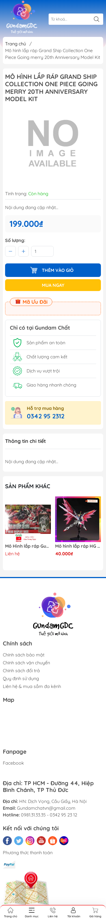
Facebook (13, 763)
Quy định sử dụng (21, 678)
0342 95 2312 (45, 416)
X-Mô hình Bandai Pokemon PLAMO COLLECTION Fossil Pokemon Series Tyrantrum (28, 546)
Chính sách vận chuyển (26, 662)
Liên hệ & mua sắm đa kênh (32, 686)
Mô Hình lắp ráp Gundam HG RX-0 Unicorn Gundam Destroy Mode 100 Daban (78, 546)
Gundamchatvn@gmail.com (46, 808)
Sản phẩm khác (27, 486)
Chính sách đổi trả (21, 670)
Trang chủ (15, 43)
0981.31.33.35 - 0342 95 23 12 (49, 815)
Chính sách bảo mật (23, 655)
